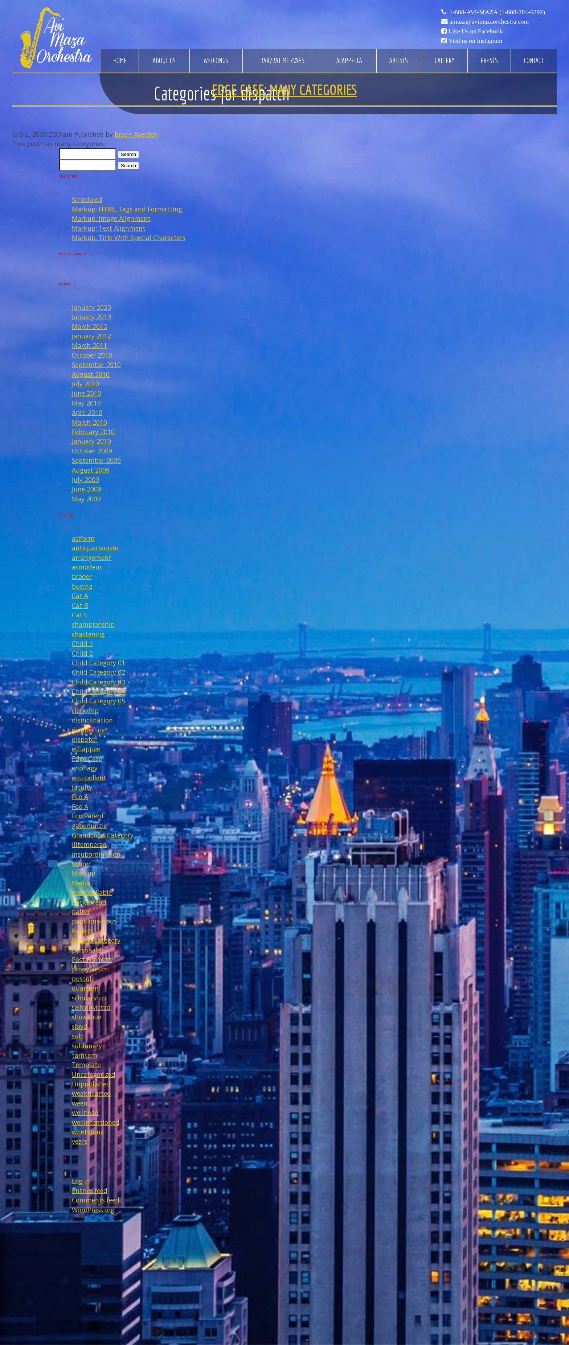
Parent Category (96, 940)
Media (81, 883)
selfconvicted (91, 1007)
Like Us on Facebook (475, 31)
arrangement (91, 557)
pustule (83, 978)
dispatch (85, 739)
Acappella (349, 61)
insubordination (96, 854)
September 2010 (96, 364)
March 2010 (89, 422)
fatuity (82, 787)
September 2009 (96, 460)
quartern (85, 988)
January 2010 (91, 441)
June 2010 (86, 393)
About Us (164, 61)
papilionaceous (94, 921)
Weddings (216, 61)
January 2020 (91, 307)
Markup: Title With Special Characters (128, 237)
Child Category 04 (98, 691)
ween (79, 1103)
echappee (86, 748)
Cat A (80, 595)
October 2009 (92, 451)
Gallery (444, 61)
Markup (83, 873)
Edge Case (87, 758)
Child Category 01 (98, 662)
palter (81, 911)
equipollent (89, 777)
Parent (82, 930)
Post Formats (92, 959)
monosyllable (92, 892)
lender (81, 863)
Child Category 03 (98, 682)
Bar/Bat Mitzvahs (282, 61)
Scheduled (87, 199)
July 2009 (85, 479)
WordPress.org (93, 1209)
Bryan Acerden (136, 134)
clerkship (85, 710)
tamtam (84, 1055)
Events (489, 61)
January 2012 (91, 336)
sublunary (87, 1045)
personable (88, 950)
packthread (89, 902)
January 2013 (91, 316)
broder (82, 576)
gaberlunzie (89, 825)
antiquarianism (95, 547)
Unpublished (91, 1083)
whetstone (88, 1131)
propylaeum (90, 968)
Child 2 (82, 653)
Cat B (80, 605)
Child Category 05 (98, 700)
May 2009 (86, 498)
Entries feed (89, 1190)
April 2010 (87, 412)
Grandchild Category (103, 835)
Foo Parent (88, 815)
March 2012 (89, 326)
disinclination (92, 720)
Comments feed (95, 1200)
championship (93, 624)
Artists (398, 61)
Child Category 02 (98, 672)
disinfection (89, 729)
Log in (81, 1181)
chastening (88, 634)
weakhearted (91, 1093)
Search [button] (128, 154)
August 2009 (91, 470)
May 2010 (86, 403)
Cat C (80, 614)
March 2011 (89, 345)
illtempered (89, 844)
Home (120, 61)
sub (77, 1036)
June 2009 (86, 489)
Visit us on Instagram (475, 40)
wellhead (85, 1112)
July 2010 (85, 383)
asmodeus (87, 567)
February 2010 (93, 431)
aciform (83, 538)
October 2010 (92, 355)
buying (82, 586)
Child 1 (82, 643)
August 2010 (91, 374)
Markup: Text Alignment (109, 228)
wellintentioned (95, 1122)
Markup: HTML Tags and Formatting (127, 209)
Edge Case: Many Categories (284, 89)
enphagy (85, 768)
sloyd (79, 1026)
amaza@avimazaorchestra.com (489, 21)
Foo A (80, 796)
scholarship (89, 998)
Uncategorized (93, 1074)
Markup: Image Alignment (111, 218)
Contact (534, 61)
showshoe (86, 1016)
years (79, 1141)
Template (86, 1064)
